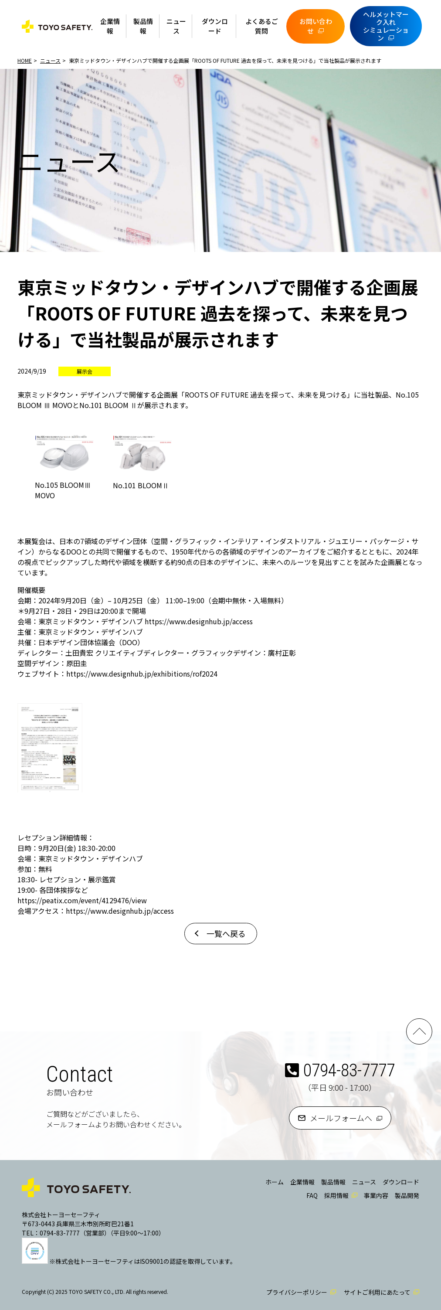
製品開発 (407, 1195)
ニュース (176, 26)
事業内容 (376, 1195)
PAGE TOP (419, 1031)
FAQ (312, 1195)
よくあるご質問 (261, 26)
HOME (24, 60)
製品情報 (143, 26)
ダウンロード (215, 26)
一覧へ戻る (226, 933)
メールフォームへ (341, 1117)
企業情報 (110, 26)
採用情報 (336, 1195)
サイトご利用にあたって (377, 1292)
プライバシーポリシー (296, 1292)
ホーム (274, 1181)
